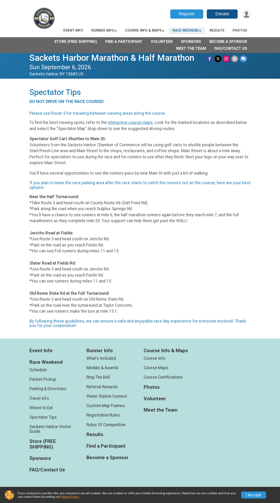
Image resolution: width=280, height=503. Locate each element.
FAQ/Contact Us (230, 48)
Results (217, 31)
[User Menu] (246, 14)
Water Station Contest (106, 396)
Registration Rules (103, 415)
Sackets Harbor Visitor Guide (50, 429)
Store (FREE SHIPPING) (75, 41)
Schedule (38, 370)
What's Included (101, 358)
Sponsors (191, 41)
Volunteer (162, 41)
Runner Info (102, 31)
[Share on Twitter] (218, 58)
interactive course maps (130, 122)
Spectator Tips (43, 417)
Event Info (73, 31)
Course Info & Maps (143, 31)
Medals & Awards (102, 367)
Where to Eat (41, 407)
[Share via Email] (234, 58)
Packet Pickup (42, 379)
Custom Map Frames (105, 405)
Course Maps (156, 367)
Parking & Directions (47, 388)
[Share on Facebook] (210, 58)
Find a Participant (123, 41)
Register (186, 13)
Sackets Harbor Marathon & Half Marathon (111, 58)
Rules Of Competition (106, 424)
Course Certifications (163, 377)
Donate (222, 13)
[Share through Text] (243, 58)
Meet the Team (191, 48)
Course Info (154, 358)
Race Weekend (186, 31)
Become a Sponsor (228, 41)
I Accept (253, 495)
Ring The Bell (98, 377)
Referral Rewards (102, 386)
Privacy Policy (70, 497)
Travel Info (39, 398)
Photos (240, 31)
